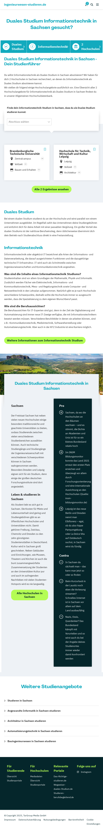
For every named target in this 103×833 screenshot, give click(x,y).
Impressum (10, 819)
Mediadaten (36, 776)
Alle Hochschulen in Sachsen (30, 595)
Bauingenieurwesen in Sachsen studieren (32, 741)
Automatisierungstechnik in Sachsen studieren (35, 731)
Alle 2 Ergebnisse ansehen (51, 189)
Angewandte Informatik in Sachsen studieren (34, 710)
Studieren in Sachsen (20, 700)
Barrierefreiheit (76, 819)
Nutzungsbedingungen (54, 819)
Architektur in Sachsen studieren (27, 720)
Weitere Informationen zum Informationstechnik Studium (45, 340)
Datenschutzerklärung (30, 819)
